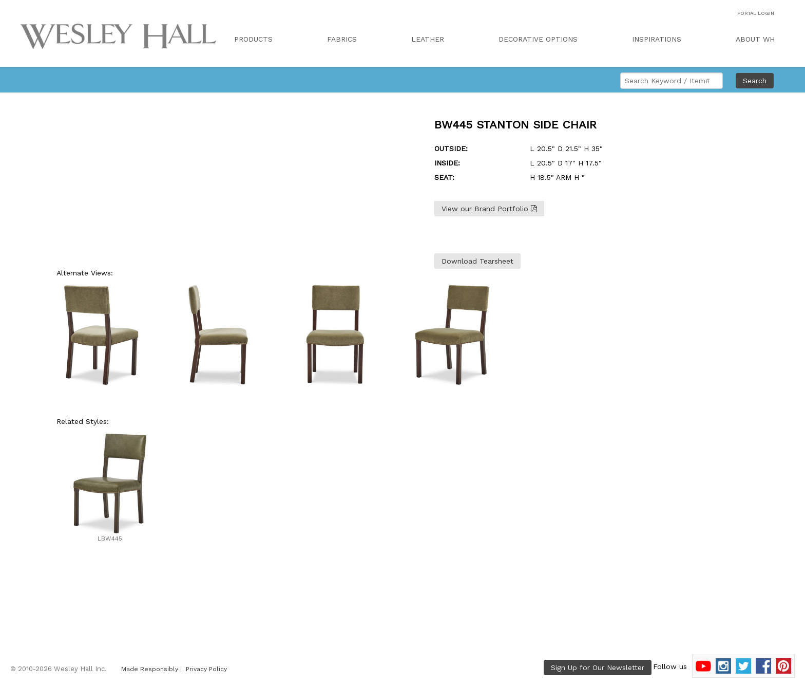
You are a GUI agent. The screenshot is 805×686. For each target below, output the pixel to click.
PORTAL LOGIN (755, 13)
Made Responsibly (149, 669)
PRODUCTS (253, 39)
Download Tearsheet (477, 261)
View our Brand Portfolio (489, 209)
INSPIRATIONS (656, 39)
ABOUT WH (755, 39)
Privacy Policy (206, 669)
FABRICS (342, 39)
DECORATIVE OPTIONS (538, 39)
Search (754, 81)
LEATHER (427, 39)
